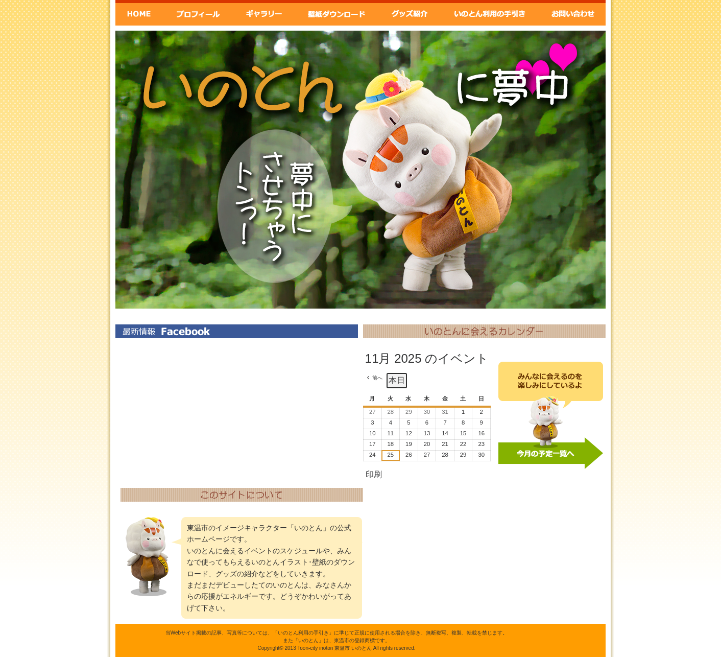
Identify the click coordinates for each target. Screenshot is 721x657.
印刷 (373, 477)
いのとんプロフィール (197, 13)
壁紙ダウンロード (336, 13)
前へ (377, 378)
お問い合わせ (573, 13)
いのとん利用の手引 (490, 13)
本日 (397, 380)
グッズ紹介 (410, 13)
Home (138, 13)
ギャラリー (263, 13)
